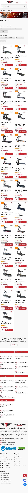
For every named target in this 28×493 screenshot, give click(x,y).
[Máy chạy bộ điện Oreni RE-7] (7, 184)
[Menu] (2, 6)
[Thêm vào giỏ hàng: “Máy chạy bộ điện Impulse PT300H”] (3, 287)
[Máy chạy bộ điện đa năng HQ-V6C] (21, 206)
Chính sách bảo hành (5, 463)
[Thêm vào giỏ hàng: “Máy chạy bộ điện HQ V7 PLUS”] (3, 244)
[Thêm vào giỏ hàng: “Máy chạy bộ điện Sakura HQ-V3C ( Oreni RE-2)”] (17, 88)
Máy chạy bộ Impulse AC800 (19, 259)
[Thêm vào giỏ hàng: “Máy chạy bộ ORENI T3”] (17, 109)
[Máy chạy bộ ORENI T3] (21, 95)
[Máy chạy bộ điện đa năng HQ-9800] (21, 184)
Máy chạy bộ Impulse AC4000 (20, 280)
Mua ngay (10, 87)
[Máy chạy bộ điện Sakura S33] (7, 72)
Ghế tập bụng (17, 460)
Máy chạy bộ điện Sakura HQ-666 (20, 125)
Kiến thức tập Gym (4, 475)
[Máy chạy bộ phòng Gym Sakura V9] (7, 251)
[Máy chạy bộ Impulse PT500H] (7, 315)
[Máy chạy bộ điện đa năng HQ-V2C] (7, 161)
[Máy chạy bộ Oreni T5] (7, 138)
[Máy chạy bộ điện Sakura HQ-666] (21, 116)
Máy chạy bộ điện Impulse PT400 (20, 301)
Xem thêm (14, 344)
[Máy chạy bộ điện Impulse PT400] (21, 294)
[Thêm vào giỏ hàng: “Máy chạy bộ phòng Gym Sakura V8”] (17, 244)
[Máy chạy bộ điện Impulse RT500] (7, 294)
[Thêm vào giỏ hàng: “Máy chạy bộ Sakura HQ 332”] (17, 65)
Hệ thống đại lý (3, 458)
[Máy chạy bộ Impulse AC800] (21, 251)
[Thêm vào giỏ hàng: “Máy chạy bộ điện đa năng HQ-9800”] (17, 199)
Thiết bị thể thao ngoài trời (20, 465)
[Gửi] (24, 6)
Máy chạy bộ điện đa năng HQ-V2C (7, 168)
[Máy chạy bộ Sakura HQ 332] (21, 49)
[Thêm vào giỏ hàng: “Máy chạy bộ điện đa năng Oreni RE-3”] (3, 109)
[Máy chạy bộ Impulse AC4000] (21, 273)
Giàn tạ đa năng (17, 458)
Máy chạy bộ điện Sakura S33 (6, 79)
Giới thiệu (2, 456)
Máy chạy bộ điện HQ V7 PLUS (6, 236)
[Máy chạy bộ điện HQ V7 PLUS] (7, 229)
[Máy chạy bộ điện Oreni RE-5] (21, 138)
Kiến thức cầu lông (4, 477)
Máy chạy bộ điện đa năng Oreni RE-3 (7, 102)
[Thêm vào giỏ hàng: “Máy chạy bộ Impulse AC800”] (17, 266)
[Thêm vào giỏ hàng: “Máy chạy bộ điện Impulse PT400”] (17, 308)
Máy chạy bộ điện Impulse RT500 (6, 301)
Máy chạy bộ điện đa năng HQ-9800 (21, 191)
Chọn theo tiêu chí (5, 26)
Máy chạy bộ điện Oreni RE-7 (6, 191)
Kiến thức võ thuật (4, 479)
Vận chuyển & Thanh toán (6, 460)
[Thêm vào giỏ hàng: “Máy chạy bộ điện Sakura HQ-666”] (17, 131)
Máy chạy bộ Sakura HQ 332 (21, 56)
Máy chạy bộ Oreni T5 (6, 147)
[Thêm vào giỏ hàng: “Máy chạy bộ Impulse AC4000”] (17, 287)
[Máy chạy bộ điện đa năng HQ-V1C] (7, 49)
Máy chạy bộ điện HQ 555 (6, 123)
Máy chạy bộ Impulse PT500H (6, 322)
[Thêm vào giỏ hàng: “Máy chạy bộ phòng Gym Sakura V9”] (3, 266)
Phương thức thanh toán (6, 461)
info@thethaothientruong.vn (8, 442)
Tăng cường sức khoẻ (5, 481)
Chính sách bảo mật (5, 467)
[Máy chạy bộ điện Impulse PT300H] (7, 273)
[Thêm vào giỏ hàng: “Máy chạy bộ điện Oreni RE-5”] (17, 154)
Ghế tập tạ (16, 456)
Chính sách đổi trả (4, 465)
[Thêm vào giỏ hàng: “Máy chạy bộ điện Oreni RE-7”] (3, 199)
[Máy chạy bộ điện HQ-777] (21, 161)
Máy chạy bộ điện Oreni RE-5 (20, 146)
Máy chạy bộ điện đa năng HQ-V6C (21, 215)
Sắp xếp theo (4, 35)
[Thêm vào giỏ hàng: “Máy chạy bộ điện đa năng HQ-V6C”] (17, 222)
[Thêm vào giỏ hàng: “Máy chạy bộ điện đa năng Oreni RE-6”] (3, 222)
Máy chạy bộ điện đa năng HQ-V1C (7, 58)
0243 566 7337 (4, 440)
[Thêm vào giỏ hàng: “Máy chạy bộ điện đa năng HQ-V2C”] (3, 177)
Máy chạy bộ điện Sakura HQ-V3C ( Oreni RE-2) (20, 81)
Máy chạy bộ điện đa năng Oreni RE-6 (7, 213)
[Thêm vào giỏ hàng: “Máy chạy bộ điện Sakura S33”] (3, 88)
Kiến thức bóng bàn (4, 473)
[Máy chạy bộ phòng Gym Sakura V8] (21, 229)
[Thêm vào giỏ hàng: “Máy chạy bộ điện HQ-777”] (17, 177)
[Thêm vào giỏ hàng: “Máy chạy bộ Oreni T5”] (3, 154)
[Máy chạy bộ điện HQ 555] (7, 116)
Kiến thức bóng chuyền (5, 483)
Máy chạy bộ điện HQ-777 (20, 169)
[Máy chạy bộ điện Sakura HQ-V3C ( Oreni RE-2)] (21, 72)
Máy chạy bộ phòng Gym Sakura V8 (20, 236)
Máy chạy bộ (17, 463)
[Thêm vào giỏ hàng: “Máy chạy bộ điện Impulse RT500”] (3, 308)
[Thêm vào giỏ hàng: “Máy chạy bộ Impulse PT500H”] (3, 330)
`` (4, 31)
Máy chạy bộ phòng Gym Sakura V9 (6, 258)
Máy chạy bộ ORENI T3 (20, 102)
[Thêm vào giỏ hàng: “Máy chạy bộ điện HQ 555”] (3, 131)
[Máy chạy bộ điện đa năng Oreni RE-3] (7, 95)
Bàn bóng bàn (17, 461)
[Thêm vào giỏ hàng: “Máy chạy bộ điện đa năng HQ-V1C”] (3, 65)
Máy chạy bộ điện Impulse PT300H (6, 280)
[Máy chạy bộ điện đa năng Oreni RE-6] (7, 206)
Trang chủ (2, 10)
